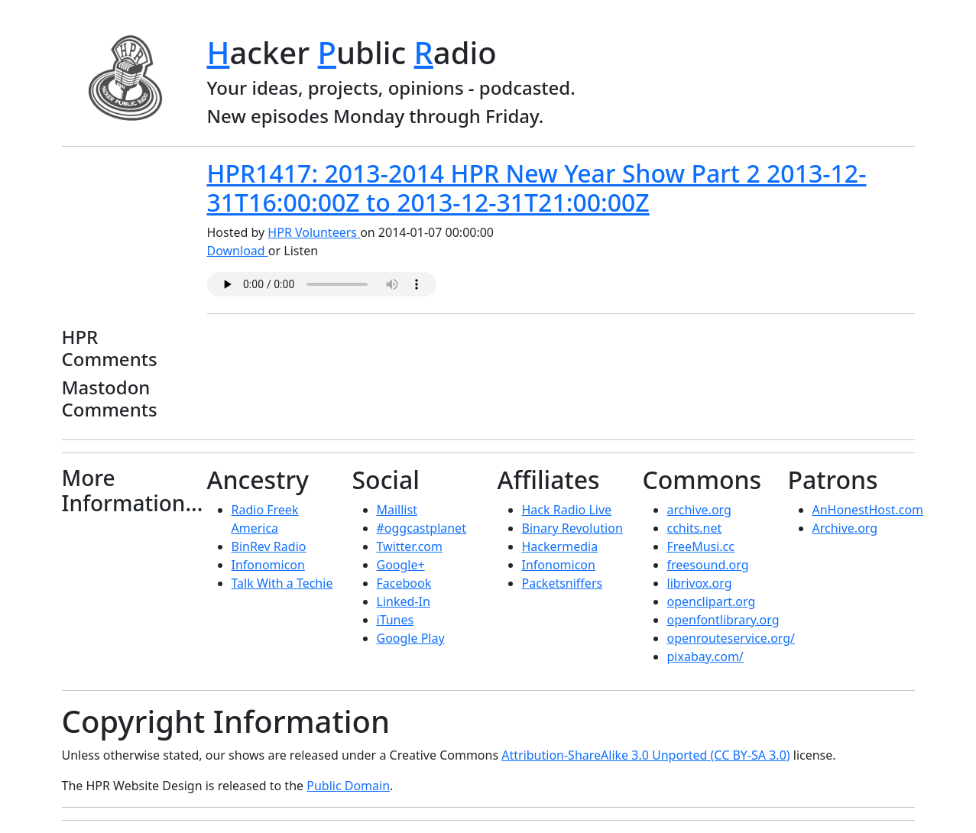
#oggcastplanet (421, 528)
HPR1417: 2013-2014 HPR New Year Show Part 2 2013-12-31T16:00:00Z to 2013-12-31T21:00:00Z (537, 188)
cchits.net (694, 528)
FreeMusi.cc (700, 546)
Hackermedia (560, 546)
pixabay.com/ (705, 656)
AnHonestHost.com (868, 509)
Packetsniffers (562, 583)
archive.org (699, 509)
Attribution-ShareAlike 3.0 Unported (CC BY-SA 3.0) (645, 755)
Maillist (397, 509)
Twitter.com (410, 546)
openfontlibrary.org (723, 619)
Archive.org (845, 528)
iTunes (395, 619)
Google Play (411, 638)
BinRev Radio (269, 546)
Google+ (401, 564)
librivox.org (699, 583)
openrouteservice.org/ (731, 638)
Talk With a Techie (282, 583)
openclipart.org (711, 601)
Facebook (404, 583)
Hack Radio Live (567, 509)
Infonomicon (268, 564)
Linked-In (403, 601)
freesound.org (708, 564)
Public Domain (348, 785)
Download (237, 250)
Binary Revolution (572, 528)
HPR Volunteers (314, 232)
